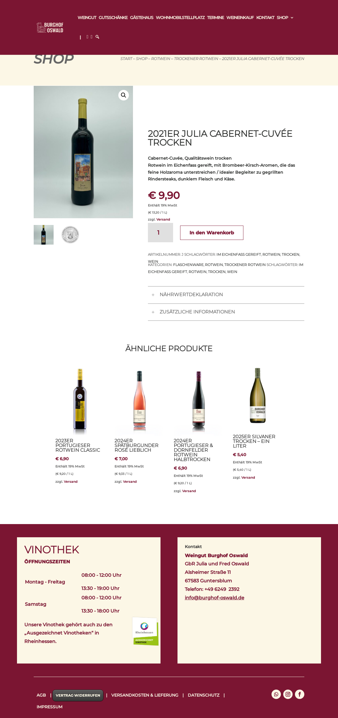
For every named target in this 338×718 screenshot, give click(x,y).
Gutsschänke (113, 18)
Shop (282, 18)
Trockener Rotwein (196, 59)
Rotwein (160, 59)
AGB (41, 695)
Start (126, 59)
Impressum (49, 707)
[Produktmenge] (160, 232)
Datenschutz (203, 695)
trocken (290, 254)
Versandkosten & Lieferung (144, 695)
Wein (232, 272)
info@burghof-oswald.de (214, 598)
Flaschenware (188, 264)
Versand (163, 219)
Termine (215, 18)
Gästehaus (141, 18)
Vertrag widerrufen (78, 695)
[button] (123, 95)
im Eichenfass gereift (238, 254)
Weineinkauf (240, 18)
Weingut (87, 18)
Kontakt (265, 18)
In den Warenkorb (212, 233)
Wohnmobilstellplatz (180, 18)
